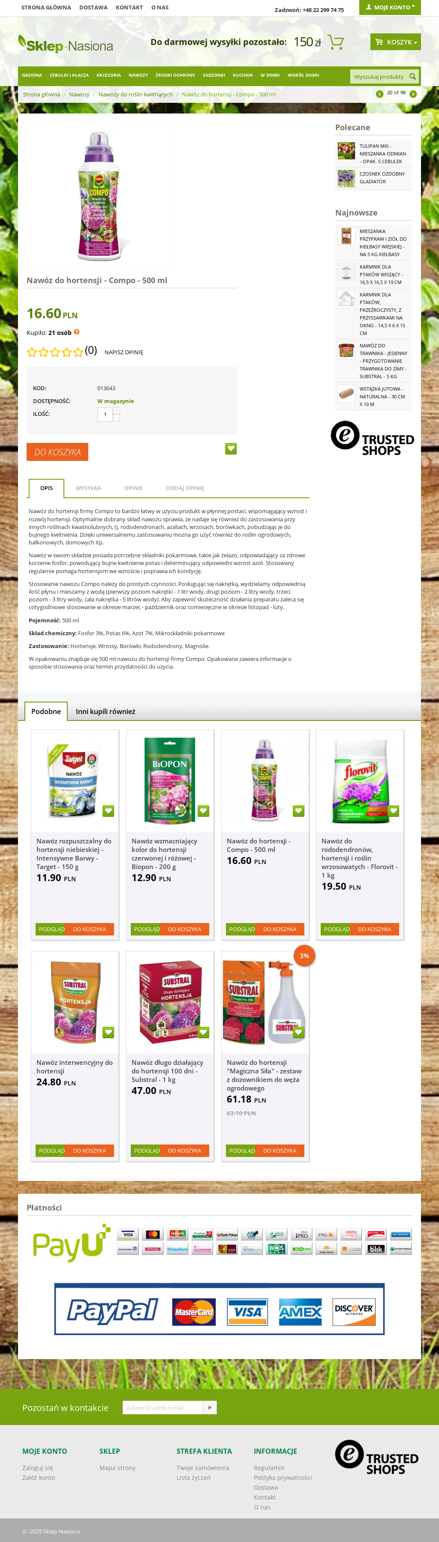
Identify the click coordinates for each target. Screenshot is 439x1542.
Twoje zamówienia (203, 1468)
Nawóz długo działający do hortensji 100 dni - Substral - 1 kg (167, 1071)
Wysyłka (88, 488)
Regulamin (269, 1468)
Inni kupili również (105, 711)
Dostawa (93, 7)
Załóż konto (38, 1477)
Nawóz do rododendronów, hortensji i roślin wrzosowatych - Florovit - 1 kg (360, 858)
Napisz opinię (124, 352)
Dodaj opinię (185, 488)
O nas (159, 7)
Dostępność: (52, 401)
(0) (91, 350)
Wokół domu (303, 75)
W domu (270, 75)
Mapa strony (117, 1468)
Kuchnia (243, 75)
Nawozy (138, 75)
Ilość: (41, 414)
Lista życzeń (194, 1477)
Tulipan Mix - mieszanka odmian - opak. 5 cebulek (383, 153)
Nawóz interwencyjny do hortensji (74, 1066)
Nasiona (32, 75)
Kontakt (129, 7)
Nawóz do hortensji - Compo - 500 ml (259, 845)
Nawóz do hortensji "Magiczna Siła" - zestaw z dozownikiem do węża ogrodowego (264, 1075)
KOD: (40, 388)
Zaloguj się (37, 1468)
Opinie (133, 488)
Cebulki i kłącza (69, 75)
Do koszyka (57, 451)
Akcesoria (108, 75)
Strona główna (46, 7)
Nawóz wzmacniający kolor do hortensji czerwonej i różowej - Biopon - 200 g (164, 854)
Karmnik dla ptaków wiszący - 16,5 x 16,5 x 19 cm (381, 274)
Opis (46, 488)
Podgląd (52, 929)
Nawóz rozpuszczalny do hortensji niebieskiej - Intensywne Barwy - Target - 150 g (73, 854)
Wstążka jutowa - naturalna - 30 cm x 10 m (382, 396)
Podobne (46, 711)
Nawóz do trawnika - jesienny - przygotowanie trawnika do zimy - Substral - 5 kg (383, 361)
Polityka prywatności (283, 1477)
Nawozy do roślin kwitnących (136, 94)
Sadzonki (214, 75)
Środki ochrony (175, 75)
